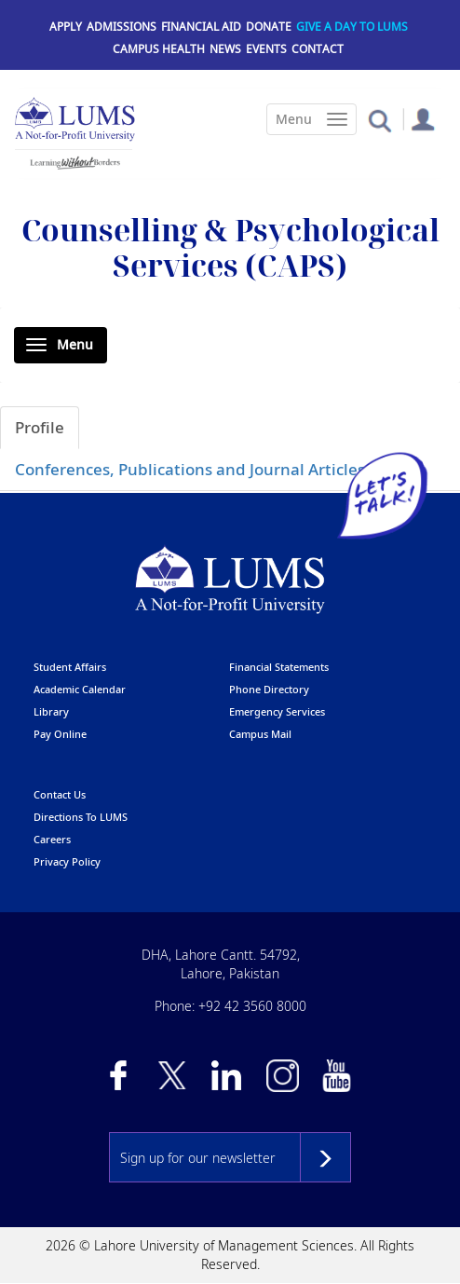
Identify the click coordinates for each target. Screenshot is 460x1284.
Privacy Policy (67, 861)
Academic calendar (80, 689)
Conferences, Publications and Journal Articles (190, 469)
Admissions (121, 26)
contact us (60, 794)
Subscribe (325, 1157)
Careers (52, 839)
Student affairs (70, 667)
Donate (268, 26)
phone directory (269, 689)
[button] (379, 120)
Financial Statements (279, 667)
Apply (65, 26)
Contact (317, 49)
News (225, 49)
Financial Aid (201, 26)
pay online (60, 734)
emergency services (277, 711)
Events (266, 49)
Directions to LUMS (81, 817)
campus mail (260, 734)
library (51, 711)
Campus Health (159, 49)
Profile (39, 427)
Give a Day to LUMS (352, 26)
